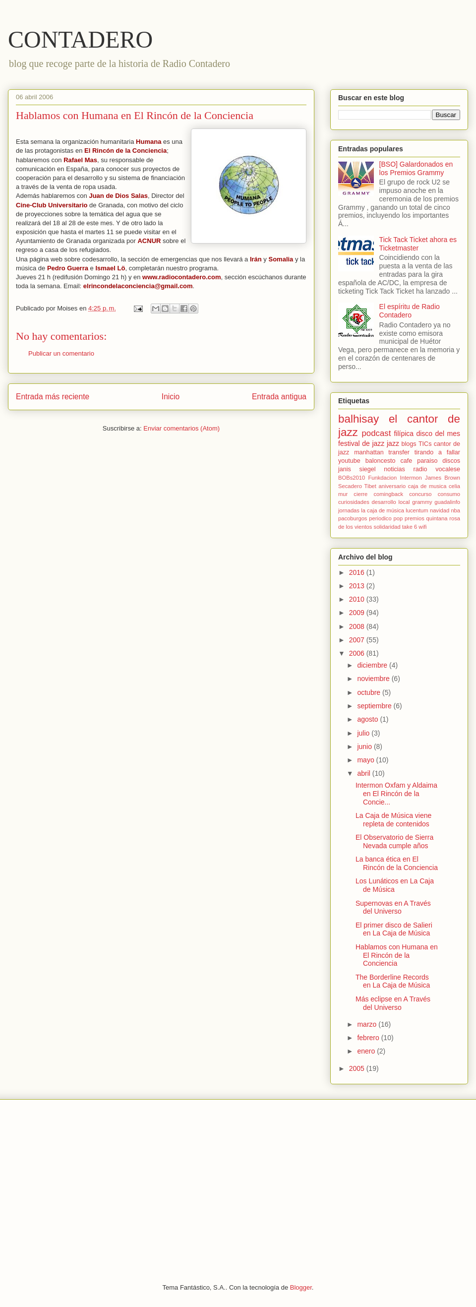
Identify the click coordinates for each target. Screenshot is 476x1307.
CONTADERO (80, 39)
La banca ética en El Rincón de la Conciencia (397, 863)
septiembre (375, 706)
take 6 (409, 527)
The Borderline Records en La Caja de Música (393, 981)
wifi (422, 527)
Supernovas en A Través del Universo (393, 907)
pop (398, 518)
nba (455, 510)
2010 (357, 599)
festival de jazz (361, 443)
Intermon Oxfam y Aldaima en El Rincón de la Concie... (396, 793)
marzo (367, 1024)
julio (364, 733)
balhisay (358, 419)
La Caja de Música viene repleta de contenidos (393, 819)
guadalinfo (447, 502)
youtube (349, 460)
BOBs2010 (351, 478)
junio (365, 746)
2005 (357, 1068)
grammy (422, 502)
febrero (369, 1038)
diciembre (373, 665)
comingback (388, 494)
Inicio (170, 396)
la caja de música (382, 510)
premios (414, 518)
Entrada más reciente (52, 396)
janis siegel (357, 469)
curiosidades (353, 502)
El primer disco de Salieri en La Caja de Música (394, 929)
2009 (357, 613)
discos (451, 460)
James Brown (442, 478)
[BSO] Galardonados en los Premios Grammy (416, 168)
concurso (420, 494)
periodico (380, 518)
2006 (357, 653)
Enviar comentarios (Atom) (181, 428)
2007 (357, 640)
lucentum (417, 510)
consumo (449, 494)
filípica (404, 433)
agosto (368, 719)
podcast (376, 433)
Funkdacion (382, 478)
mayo (366, 760)
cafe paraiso (418, 460)
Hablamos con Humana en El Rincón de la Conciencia (397, 955)
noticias (394, 469)
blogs (409, 443)
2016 (357, 572)
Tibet (370, 486)
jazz (393, 443)
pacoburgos (352, 518)
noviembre (374, 679)
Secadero (350, 486)
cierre (360, 494)
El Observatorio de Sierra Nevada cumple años (394, 841)
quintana (437, 518)
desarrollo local (391, 502)
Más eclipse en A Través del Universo (393, 1003)
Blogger (301, 1287)
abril (364, 773)
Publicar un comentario (61, 353)
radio (420, 469)
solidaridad (387, 527)
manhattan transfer (382, 452)
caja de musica (427, 486)
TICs (425, 443)
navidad (439, 510)
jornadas (348, 510)
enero (367, 1051)
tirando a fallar (437, 452)
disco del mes (438, 433)
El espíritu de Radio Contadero (409, 311)
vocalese (447, 469)
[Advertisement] (238, 1184)
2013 (357, 586)
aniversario (392, 486)
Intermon (411, 478)
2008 (357, 626)
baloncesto (380, 460)
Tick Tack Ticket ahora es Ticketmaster (418, 244)
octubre (369, 692)
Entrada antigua (279, 396)
